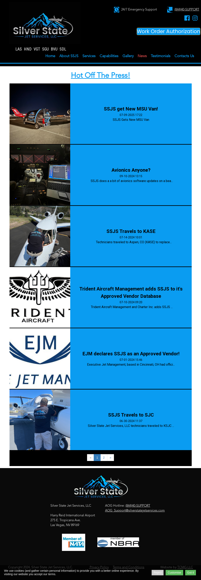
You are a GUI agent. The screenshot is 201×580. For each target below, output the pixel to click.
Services (89, 56)
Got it (190, 572)
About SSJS (68, 56)
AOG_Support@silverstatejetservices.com (135, 510)
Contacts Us (184, 56)
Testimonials (160, 56)
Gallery (128, 56)
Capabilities (109, 56)
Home (50, 56)
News (142, 56)
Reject (158, 572)
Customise (174, 572)
